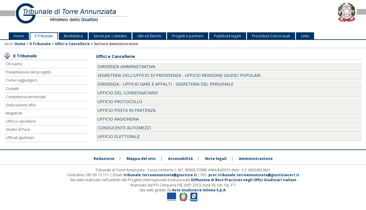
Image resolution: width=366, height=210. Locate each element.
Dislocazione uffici (21, 105)
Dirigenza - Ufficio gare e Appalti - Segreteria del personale (165, 84)
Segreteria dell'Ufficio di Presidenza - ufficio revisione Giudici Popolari (178, 75)
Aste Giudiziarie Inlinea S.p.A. (199, 190)
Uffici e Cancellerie (72, 43)
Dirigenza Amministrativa (126, 66)
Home (19, 35)
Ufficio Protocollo (119, 101)
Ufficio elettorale (118, 136)
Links (305, 35)
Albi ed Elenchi (149, 35)
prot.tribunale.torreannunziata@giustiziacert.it (254, 174)
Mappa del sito (141, 158)
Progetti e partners (187, 35)
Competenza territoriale (26, 96)
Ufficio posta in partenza (126, 110)
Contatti (12, 88)
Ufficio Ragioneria (118, 119)
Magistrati (14, 113)
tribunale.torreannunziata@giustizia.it (160, 174)
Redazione (104, 158)
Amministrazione (256, 158)
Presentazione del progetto (28, 72)
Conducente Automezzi (124, 127)
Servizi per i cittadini (110, 35)
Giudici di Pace (18, 129)
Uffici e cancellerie (21, 121)
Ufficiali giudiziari (20, 137)
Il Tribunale (44, 35)
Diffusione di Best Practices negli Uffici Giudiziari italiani (243, 179)
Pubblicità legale (227, 35)
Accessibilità (180, 158)
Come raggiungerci (21, 80)
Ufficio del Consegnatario (127, 93)
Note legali (216, 158)
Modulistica (73, 35)
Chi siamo (14, 63)
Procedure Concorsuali (271, 35)
